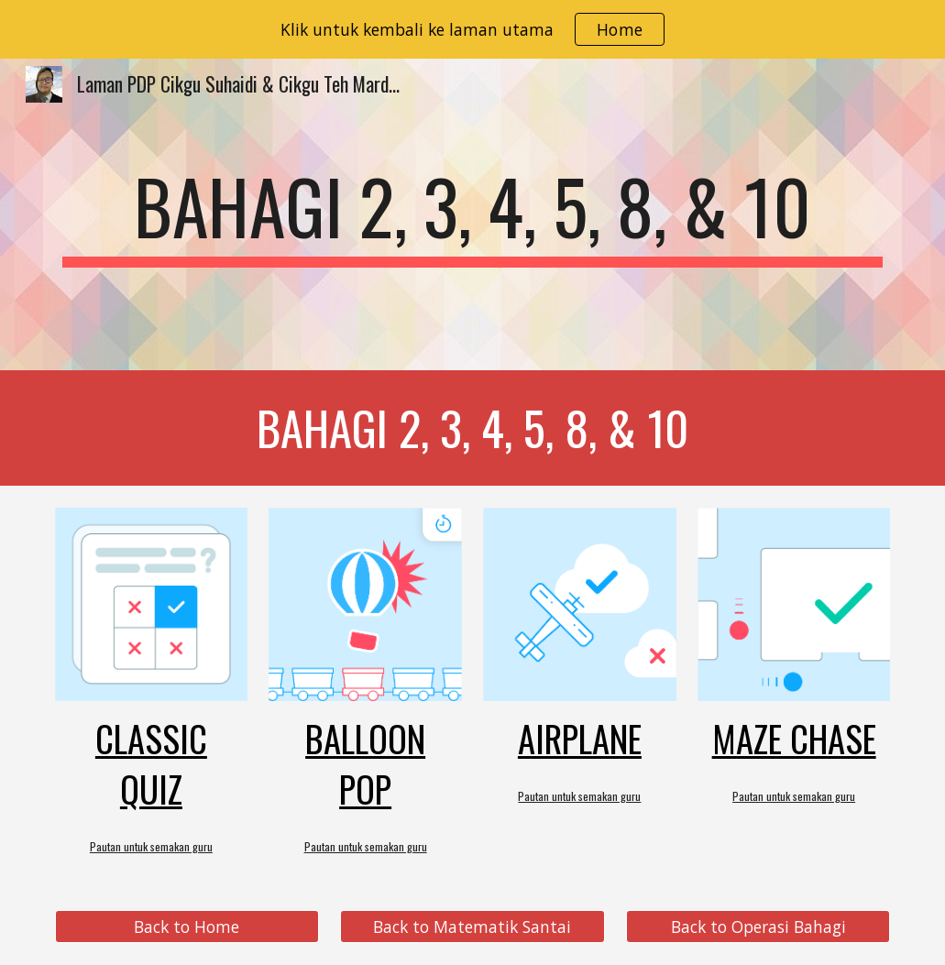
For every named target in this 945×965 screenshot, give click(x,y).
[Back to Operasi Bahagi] (758, 927)
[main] (473, 214)
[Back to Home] (187, 927)
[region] (472, 29)
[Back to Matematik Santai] (472, 927)
